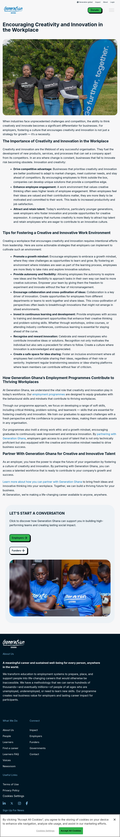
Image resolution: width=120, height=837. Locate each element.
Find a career (10, 748)
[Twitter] (11, 803)
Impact (97, 2)
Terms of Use (11, 784)
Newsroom (9, 766)
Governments (38, 748)
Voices (7, 760)
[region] (60, 825)
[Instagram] (19, 803)
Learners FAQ (11, 754)
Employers (20, 538)
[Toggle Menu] (111, 10)
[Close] (114, 819)
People (7, 736)
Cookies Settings (13, 796)
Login (112, 2)
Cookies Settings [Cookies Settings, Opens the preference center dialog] (45, 830)
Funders (18, 551)
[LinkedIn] (4, 803)
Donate (95, 10)
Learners (8, 742)
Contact (34, 754)
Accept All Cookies (71, 830)
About (105, 2)
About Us (8, 730)
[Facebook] (27, 803)
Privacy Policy (11, 790)
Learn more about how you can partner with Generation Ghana (42, 481)
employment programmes (48, 394)
